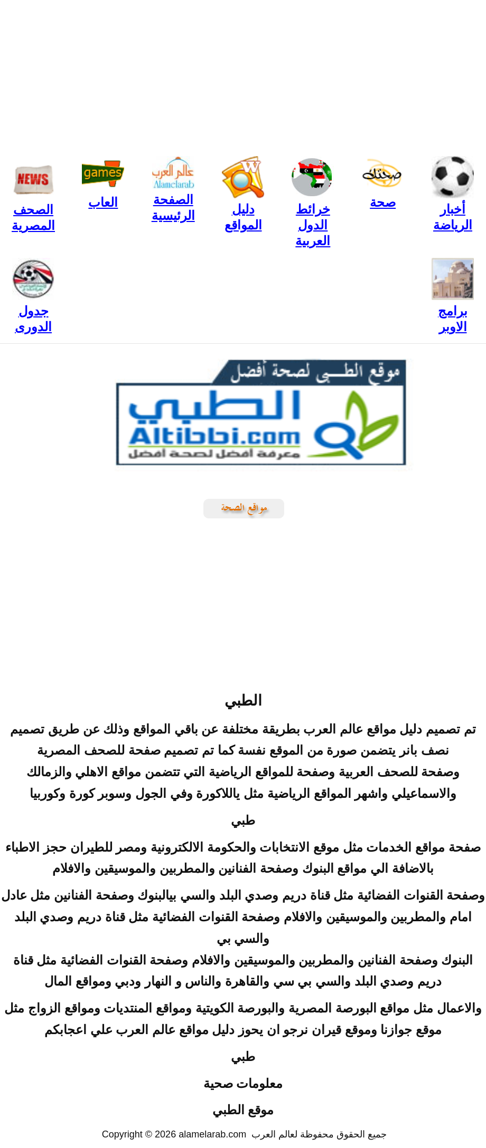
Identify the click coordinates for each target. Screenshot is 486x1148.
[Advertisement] (243, 74)
